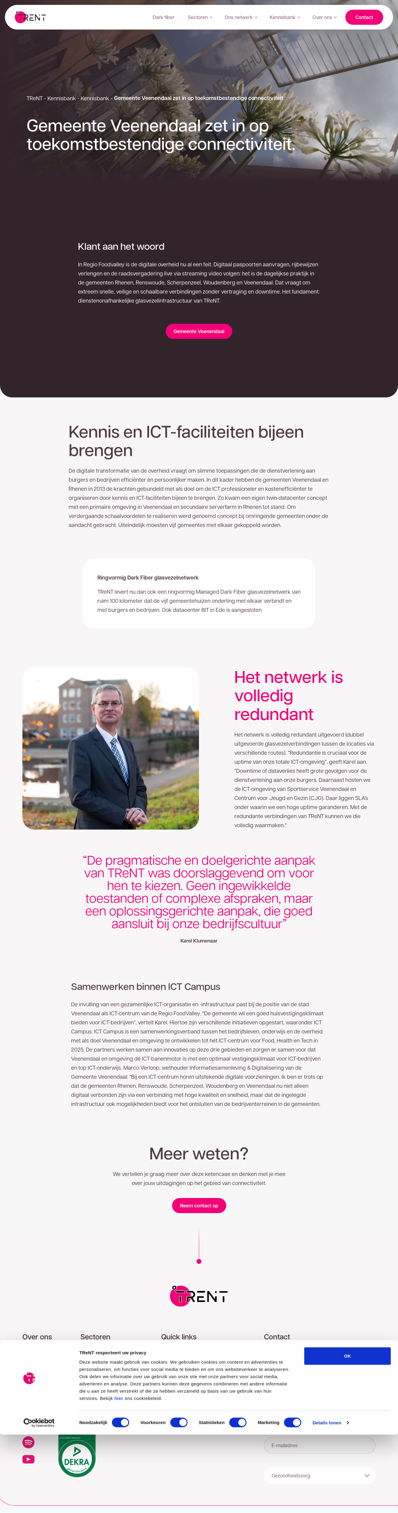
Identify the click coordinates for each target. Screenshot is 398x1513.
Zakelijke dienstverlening (107, 1354)
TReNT (35, 98)
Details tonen (326, 1501)
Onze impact (36, 1381)
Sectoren (200, 17)
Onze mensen (37, 1390)
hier (118, 1476)
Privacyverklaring (180, 1372)
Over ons (324, 17)
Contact (364, 17)
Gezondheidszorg (99, 1363)
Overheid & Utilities (100, 1372)
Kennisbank (285, 17)
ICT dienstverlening (101, 1381)
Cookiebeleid (175, 1381)
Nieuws (30, 1399)
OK (347, 1434)
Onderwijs (91, 1390)
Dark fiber (164, 17)
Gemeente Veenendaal (199, 331)
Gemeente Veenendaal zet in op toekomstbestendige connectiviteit (198, 98)
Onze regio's (35, 1354)
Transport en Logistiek (104, 1399)
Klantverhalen (37, 1372)
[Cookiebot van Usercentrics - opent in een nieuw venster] (39, 1501)
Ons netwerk (241, 17)
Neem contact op (199, 1205)
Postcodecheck (178, 1354)
